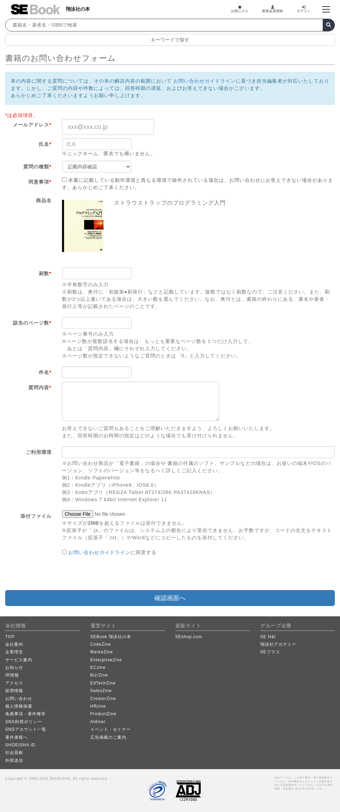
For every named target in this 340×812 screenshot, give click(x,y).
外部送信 (14, 760)
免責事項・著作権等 (25, 713)
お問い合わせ (18, 698)
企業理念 (14, 652)
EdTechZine (103, 683)
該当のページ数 (32, 323)
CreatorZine (103, 698)
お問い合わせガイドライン (204, 81)
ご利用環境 (39, 452)
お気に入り (239, 9)
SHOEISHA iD (20, 745)
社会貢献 (14, 752)
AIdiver (98, 721)
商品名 (44, 200)
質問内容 (39, 387)
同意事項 (39, 182)
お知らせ (14, 667)
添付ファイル (36, 516)
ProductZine (103, 713)
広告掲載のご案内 (108, 737)
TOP (10, 636)
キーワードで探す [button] (170, 40)
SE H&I (268, 636)
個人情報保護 (18, 706)
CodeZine (100, 644)
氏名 (45, 144)
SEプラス (270, 652)
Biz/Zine (99, 675)
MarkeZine (101, 652)
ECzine (98, 667)
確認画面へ (170, 598)
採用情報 (14, 690)
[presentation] (114, 573)
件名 (45, 372)
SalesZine (101, 690)
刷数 (45, 273)
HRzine (98, 706)
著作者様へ (16, 737)
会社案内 (14, 644)
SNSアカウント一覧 (25, 729)
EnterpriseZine (106, 659)
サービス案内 (18, 659)
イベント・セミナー (110, 729)
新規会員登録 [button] (272, 9)
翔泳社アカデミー (278, 644)
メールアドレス (32, 125)
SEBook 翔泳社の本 (111, 636)
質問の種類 (37, 166)
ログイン (304, 9)
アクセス (14, 683)
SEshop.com (188, 636)
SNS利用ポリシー (23, 721)
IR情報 (12, 675)
